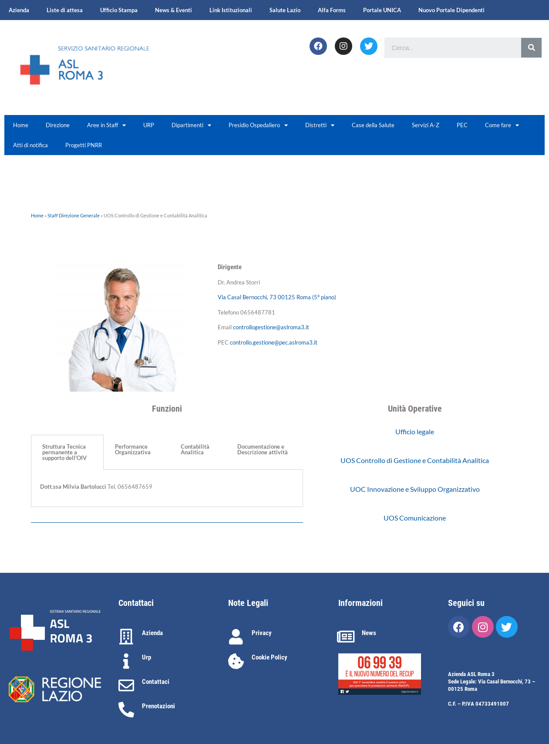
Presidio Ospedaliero (258, 125)
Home (20, 125)
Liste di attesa (65, 10)
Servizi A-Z (425, 125)
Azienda (19, 10)
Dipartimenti (191, 125)
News (369, 633)
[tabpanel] (167, 488)
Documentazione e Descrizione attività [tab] (262, 449)
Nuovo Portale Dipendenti (451, 10)
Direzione (58, 125)
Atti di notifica (30, 145)
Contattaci (155, 682)
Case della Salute (373, 125)
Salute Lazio (284, 10)
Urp (146, 657)
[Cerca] (531, 47)
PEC (462, 125)
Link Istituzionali (230, 10)
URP (148, 125)
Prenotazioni (158, 706)
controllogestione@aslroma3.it (271, 327)
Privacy (262, 633)
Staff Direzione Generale (73, 215)
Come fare (502, 125)
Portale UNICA (382, 10)
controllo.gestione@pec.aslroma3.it (273, 342)
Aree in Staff (106, 125)
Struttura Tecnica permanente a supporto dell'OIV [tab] (64, 452)
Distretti (319, 125)
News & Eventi (173, 10)
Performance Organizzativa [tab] (133, 449)
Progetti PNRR (83, 145)
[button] (414, 432)
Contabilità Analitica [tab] (195, 449)
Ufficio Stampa (119, 10)
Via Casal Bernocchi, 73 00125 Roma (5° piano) (277, 297)
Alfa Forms (332, 10)
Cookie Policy (269, 657)
